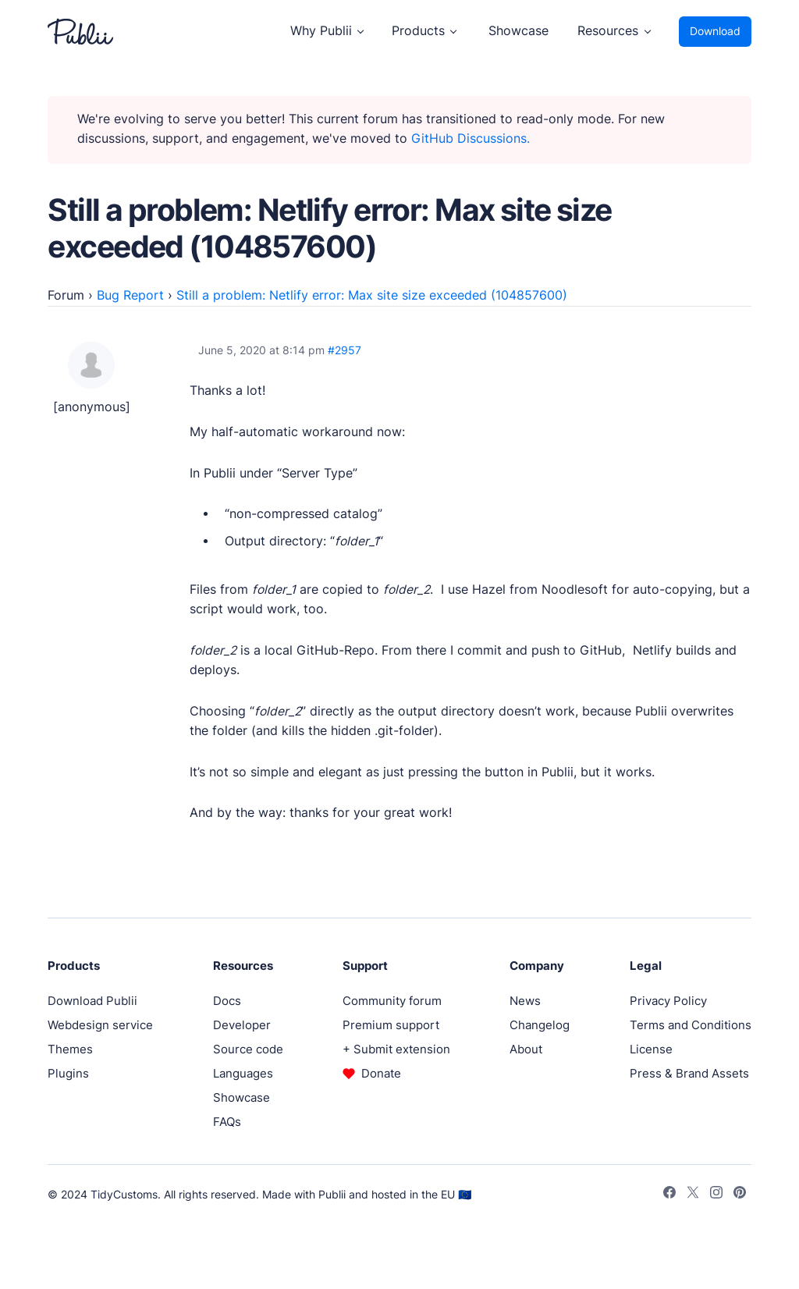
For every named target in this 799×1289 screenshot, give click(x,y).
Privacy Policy (668, 1000)
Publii (332, 1194)
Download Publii (92, 1000)
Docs (227, 1000)
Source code (248, 1049)
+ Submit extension (396, 1049)
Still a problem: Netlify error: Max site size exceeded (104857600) (371, 295)
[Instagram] (716, 1194)
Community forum (392, 1000)
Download (715, 31)
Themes (70, 1049)
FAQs (227, 1121)
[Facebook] (669, 1194)
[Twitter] (693, 1194)
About (526, 1049)
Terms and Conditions (690, 1024)
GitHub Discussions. (470, 138)
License (651, 1049)
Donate (381, 1073)
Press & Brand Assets (689, 1073)
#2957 (344, 350)
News (525, 1000)
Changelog (540, 1024)
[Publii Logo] (80, 31)
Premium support (391, 1024)
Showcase (518, 30)
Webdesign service (100, 1024)
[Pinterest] (739, 1194)
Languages (243, 1073)
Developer (242, 1024)
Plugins (68, 1073)
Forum (66, 295)
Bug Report (130, 295)
